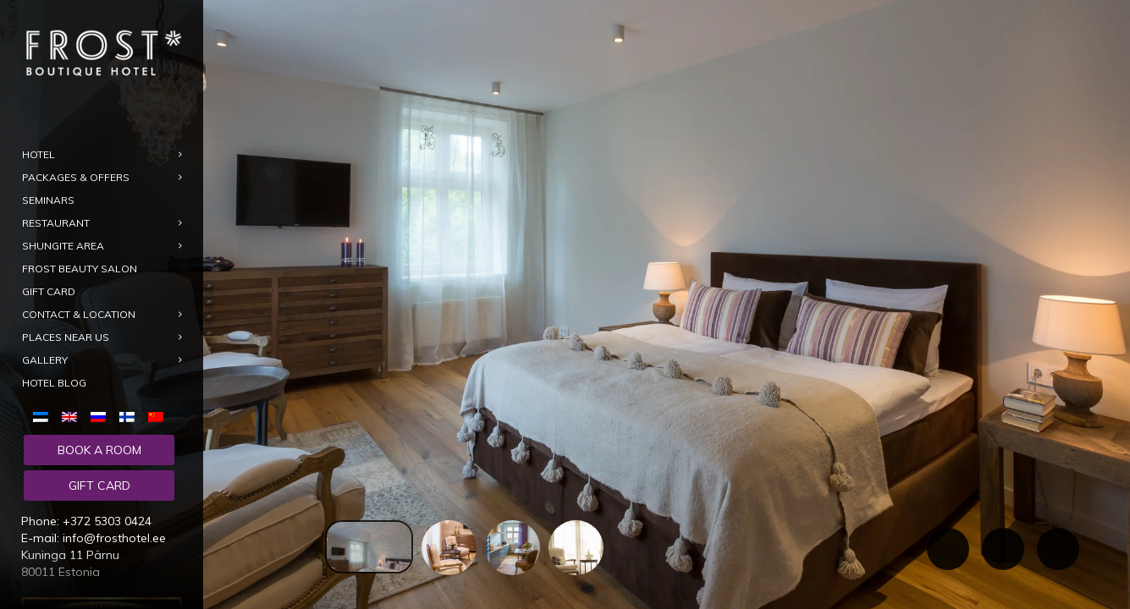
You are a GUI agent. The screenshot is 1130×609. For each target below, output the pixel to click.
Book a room (99, 450)
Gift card (99, 485)
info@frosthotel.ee (114, 538)
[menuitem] (44, 416)
